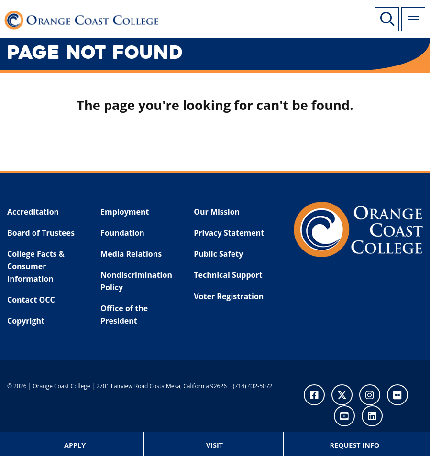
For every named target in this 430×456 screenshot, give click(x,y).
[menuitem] (75, 444)
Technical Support (228, 275)
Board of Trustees (41, 233)
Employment (124, 211)
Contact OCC (31, 299)
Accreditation (33, 211)
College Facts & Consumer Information (36, 266)
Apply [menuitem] (75, 445)
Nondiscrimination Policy (136, 281)
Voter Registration (229, 296)
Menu (410, 14)
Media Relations (131, 254)
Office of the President (124, 314)
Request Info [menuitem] (354, 445)
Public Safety (218, 254)
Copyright (25, 320)
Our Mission (217, 211)
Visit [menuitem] (214, 445)
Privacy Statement (229, 233)
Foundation (122, 233)
